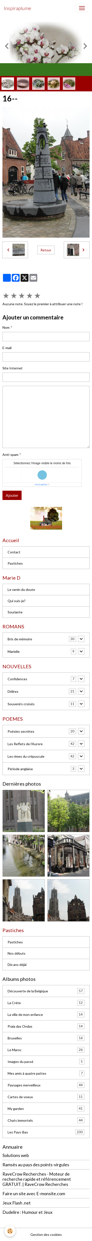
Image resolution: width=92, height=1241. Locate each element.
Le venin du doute (21, 589)
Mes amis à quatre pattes (46, 1073)
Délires (13, 691)
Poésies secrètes (21, 731)
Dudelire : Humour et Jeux (27, 1212)
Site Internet (12, 368)
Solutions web (15, 1155)
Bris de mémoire (20, 639)
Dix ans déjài (17, 964)
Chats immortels (46, 1120)
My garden (46, 1108)
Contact (14, 552)
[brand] (17, 8)
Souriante (15, 612)
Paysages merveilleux (46, 1085)
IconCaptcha (41, 484)
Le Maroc (46, 1050)
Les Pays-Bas (46, 1132)
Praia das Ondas (46, 1026)
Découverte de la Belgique (46, 991)
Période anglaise (20, 769)
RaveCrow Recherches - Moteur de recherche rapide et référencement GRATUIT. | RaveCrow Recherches (36, 1179)
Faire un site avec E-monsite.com (33, 1193)
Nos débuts (17, 953)
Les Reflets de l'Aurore (25, 744)
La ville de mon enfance (46, 1014)
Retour (45, 250)
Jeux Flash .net (16, 1202)
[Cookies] (9, 1231)
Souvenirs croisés (21, 704)
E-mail (7, 348)
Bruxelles (46, 1038)
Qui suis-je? (17, 601)
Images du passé (46, 1061)
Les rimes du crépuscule (26, 756)
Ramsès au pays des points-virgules (35, 1164)
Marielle (14, 651)
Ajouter (12, 495)
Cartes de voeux (46, 1097)
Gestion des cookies (46, 1234)
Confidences (17, 679)
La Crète (46, 1003)
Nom (6, 327)
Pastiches (15, 563)
